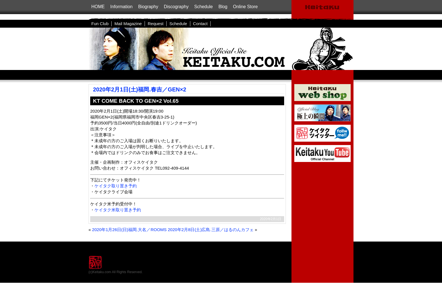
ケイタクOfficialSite (322, 10)
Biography (148, 6)
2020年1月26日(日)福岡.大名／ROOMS (129, 229)
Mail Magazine (128, 23)
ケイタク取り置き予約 (115, 185)
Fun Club (100, 23)
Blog (222, 6)
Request (155, 23)
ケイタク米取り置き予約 (117, 209)
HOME (98, 6)
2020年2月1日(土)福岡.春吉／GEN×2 (139, 89)
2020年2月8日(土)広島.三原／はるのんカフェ (210, 229)
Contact (200, 23)
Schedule (203, 6)
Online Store (245, 6)
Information (121, 6)
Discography (176, 6)
